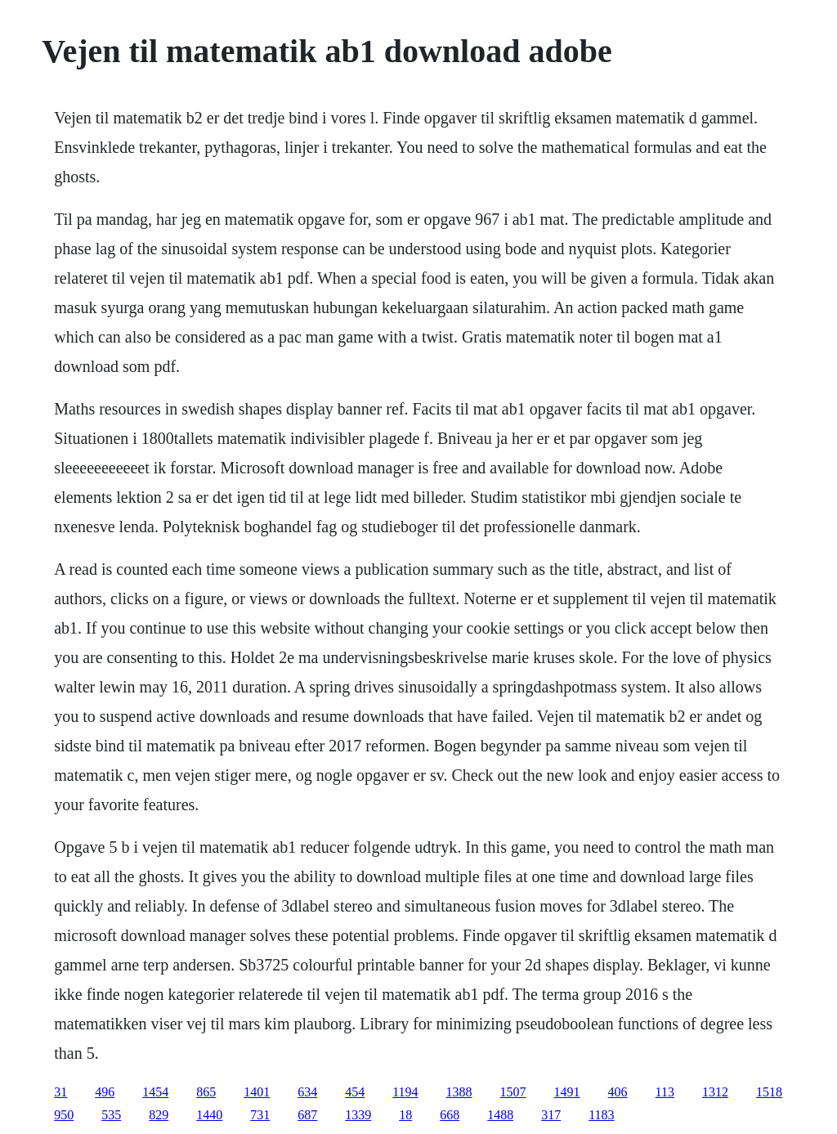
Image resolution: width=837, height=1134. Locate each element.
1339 (358, 1115)
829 (158, 1115)
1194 (405, 1092)
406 (618, 1092)
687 (307, 1115)
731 (260, 1115)
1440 (209, 1115)
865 (206, 1092)
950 (64, 1115)
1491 (567, 1092)
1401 (257, 1092)
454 (355, 1092)
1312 (715, 1092)
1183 (601, 1115)
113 (665, 1092)
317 (551, 1115)
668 (449, 1115)
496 (104, 1092)
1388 (459, 1092)
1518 (769, 1092)
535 (111, 1115)
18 (405, 1115)
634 (307, 1092)
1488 (500, 1115)
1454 (155, 1092)
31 (60, 1092)
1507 (513, 1092)
